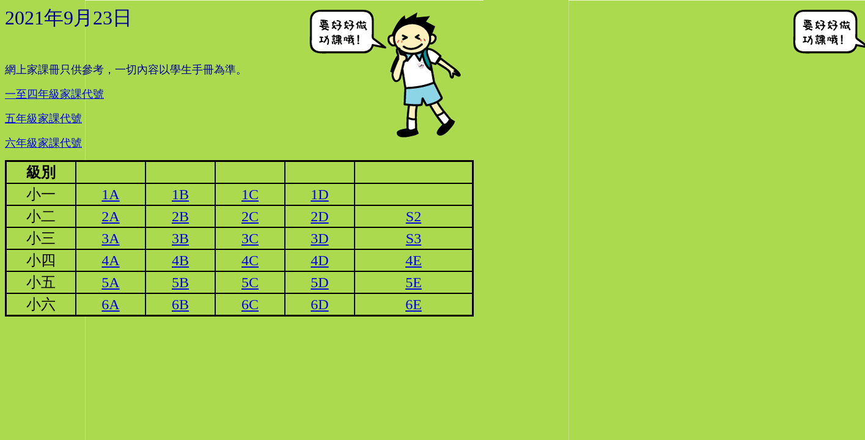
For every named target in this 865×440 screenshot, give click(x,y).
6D (319, 304)
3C (250, 238)
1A (110, 194)
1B (180, 194)
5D (319, 282)
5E (413, 282)
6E (413, 304)
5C (250, 282)
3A (110, 238)
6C (250, 304)
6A (110, 304)
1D (319, 194)
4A (110, 260)
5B (180, 282)
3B (180, 238)
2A (110, 216)
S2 (413, 216)
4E (413, 260)
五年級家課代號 (43, 118)
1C (250, 194)
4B (180, 260)
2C (250, 216)
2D (319, 216)
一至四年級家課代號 (54, 94)
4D (319, 260)
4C (250, 260)
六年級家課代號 (43, 143)
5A (110, 282)
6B (180, 304)
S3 (413, 238)
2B (180, 216)
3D (319, 238)
